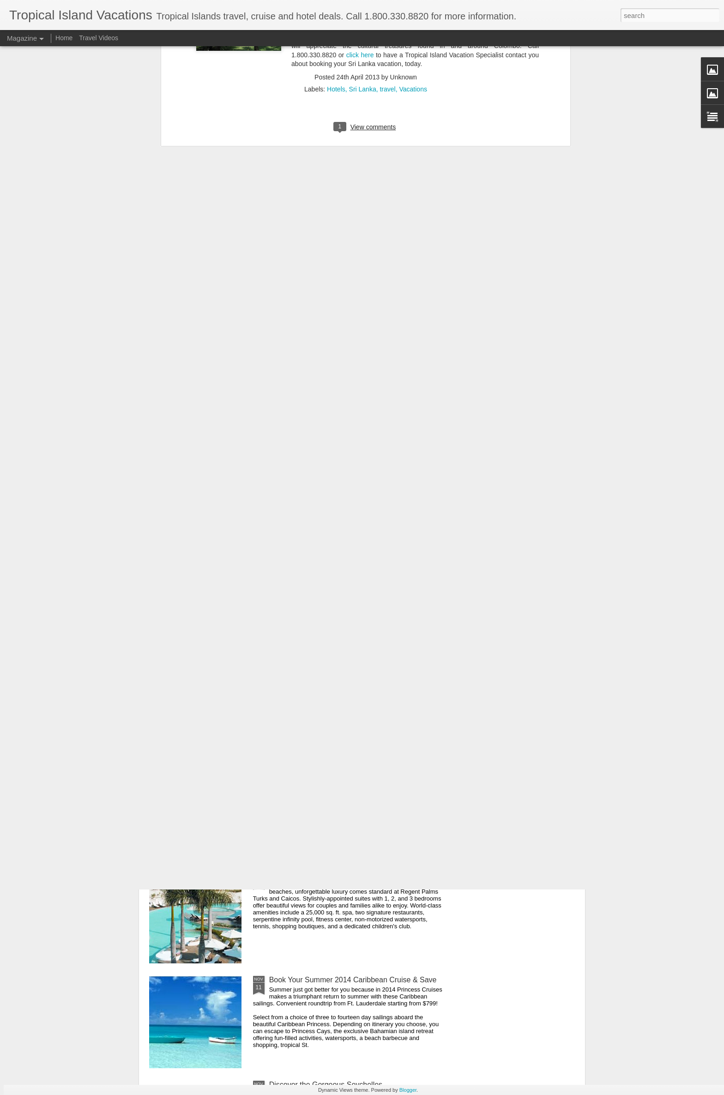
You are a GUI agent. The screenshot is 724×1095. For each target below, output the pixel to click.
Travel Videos (98, 38)
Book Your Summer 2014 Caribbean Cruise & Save (353, 980)
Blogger (407, 1090)
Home (63, 38)
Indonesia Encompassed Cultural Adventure (341, 770)
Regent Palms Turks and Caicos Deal (330, 875)
